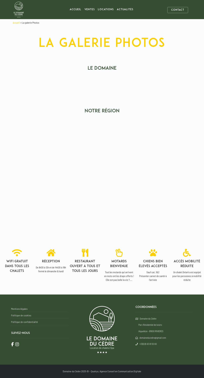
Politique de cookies (21, 315)
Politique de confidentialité (24, 321)
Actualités (125, 9)
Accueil (75, 9)
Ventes (89, 9)
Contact (177, 10)
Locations (106, 9)
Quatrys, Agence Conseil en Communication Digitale (116, 371)
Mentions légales (19, 308)
